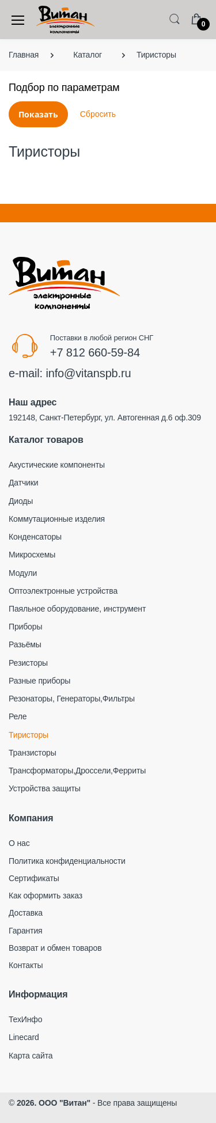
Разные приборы (39, 680)
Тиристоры (28, 734)
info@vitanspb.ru (88, 373)
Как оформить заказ (45, 895)
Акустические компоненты (57, 464)
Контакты (26, 965)
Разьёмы (25, 644)
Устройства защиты (45, 788)
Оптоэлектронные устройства (63, 590)
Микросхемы (32, 554)
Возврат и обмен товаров (55, 948)
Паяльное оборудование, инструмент (77, 608)
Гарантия (26, 930)
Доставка (26, 912)
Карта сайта (30, 1055)
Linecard (24, 1037)
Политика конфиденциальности (67, 861)
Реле (17, 716)
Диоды (21, 501)
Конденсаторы (35, 536)
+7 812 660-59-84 (95, 352)
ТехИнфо (25, 1019)
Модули (23, 573)
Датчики (23, 482)
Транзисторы (32, 752)
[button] (174, 19)
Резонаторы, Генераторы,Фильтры (72, 698)
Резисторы (28, 662)
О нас (19, 843)
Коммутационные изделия (57, 518)
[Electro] (65, 19)
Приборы (25, 626)
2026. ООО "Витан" (53, 1102)
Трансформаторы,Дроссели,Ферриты (77, 770)
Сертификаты (34, 878)
